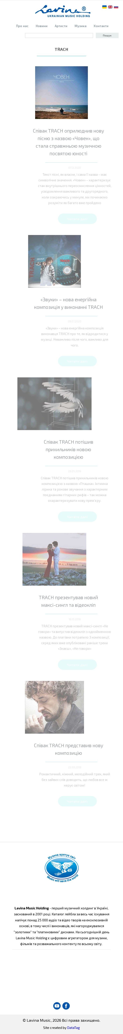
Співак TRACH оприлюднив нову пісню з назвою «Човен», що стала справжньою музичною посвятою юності (77, 142)
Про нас (22, 26)
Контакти (101, 26)
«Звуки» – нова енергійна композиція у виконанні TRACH (77, 303)
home (63, 12)
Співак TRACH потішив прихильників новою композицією (77, 449)
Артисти (61, 26)
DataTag (73, 1027)
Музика (81, 26)
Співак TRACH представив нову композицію (77, 749)
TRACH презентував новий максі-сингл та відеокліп (77, 601)
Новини (42, 26)
